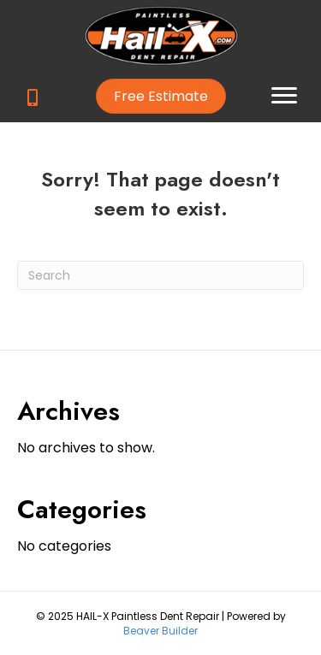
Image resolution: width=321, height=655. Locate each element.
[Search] (160, 275)
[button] (161, 96)
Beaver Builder (160, 630)
